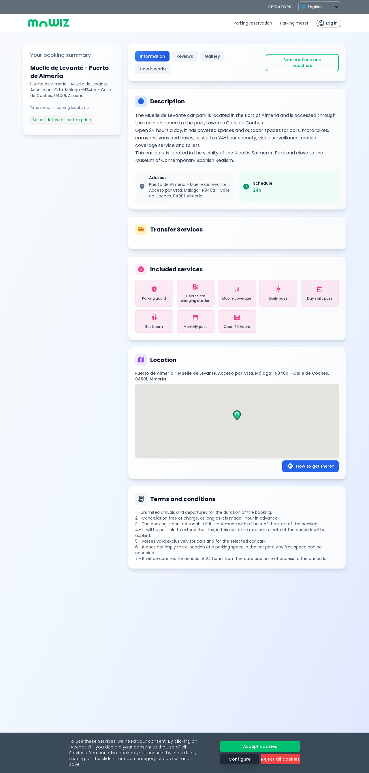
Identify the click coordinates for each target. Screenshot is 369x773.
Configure (240, 759)
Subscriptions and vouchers (302, 62)
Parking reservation (253, 23)
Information (152, 56)
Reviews (184, 56)
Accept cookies (260, 746)
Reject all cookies (280, 759)
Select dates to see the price (62, 120)
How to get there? (310, 466)
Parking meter (294, 23)
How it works (153, 69)
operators (279, 6)
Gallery (212, 56)
